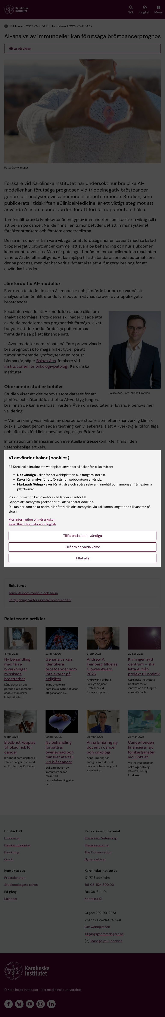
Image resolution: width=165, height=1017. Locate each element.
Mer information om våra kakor (32, 519)
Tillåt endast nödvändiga (82, 535)
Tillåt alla (82, 558)
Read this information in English (32, 524)
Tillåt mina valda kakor (82, 547)
